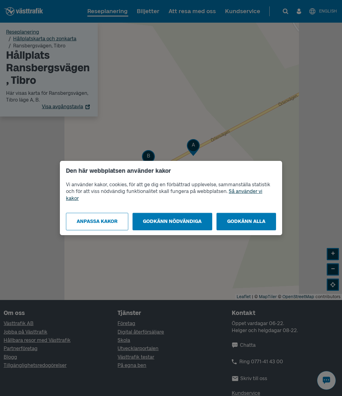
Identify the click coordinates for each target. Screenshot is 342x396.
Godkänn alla (246, 221)
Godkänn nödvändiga (172, 221)
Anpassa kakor (97, 221)
